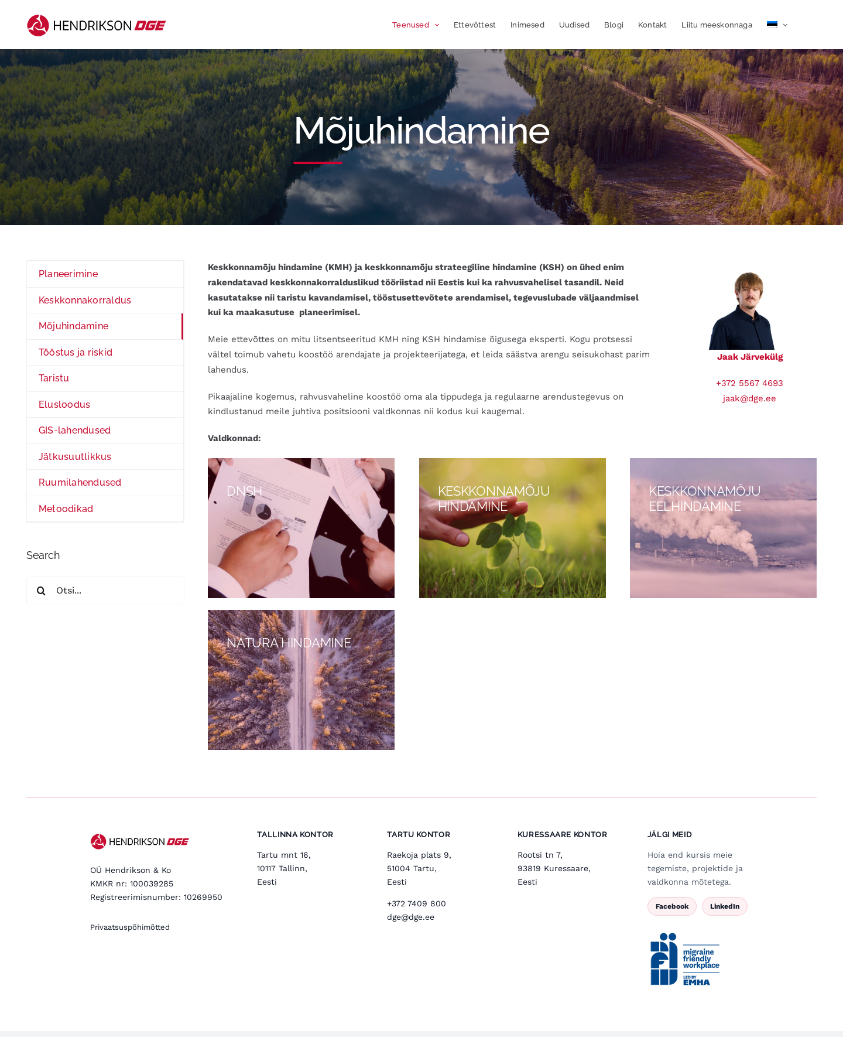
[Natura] (301, 680)
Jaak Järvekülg (750, 357)
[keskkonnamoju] (723, 528)
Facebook (672, 906)
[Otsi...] (105, 590)
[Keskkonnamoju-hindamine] (512, 528)
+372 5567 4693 (749, 383)
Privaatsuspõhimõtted (130, 927)
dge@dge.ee (410, 917)
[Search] (41, 590)
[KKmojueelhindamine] (301, 528)
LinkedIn (724, 906)
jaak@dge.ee (749, 398)
